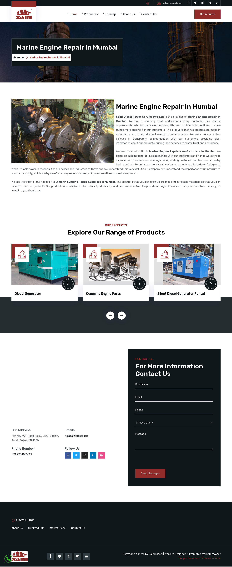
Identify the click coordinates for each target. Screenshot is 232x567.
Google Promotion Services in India (199, 558)
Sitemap (111, 14)
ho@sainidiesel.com (172, 3)
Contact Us (149, 14)
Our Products (36, 528)
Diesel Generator (28, 294)
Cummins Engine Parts (103, 294)
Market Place (58, 528)
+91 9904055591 (21, 454)
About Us (129, 14)
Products (91, 14)
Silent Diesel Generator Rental (181, 294)
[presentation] (110, 316)
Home (74, 14)
